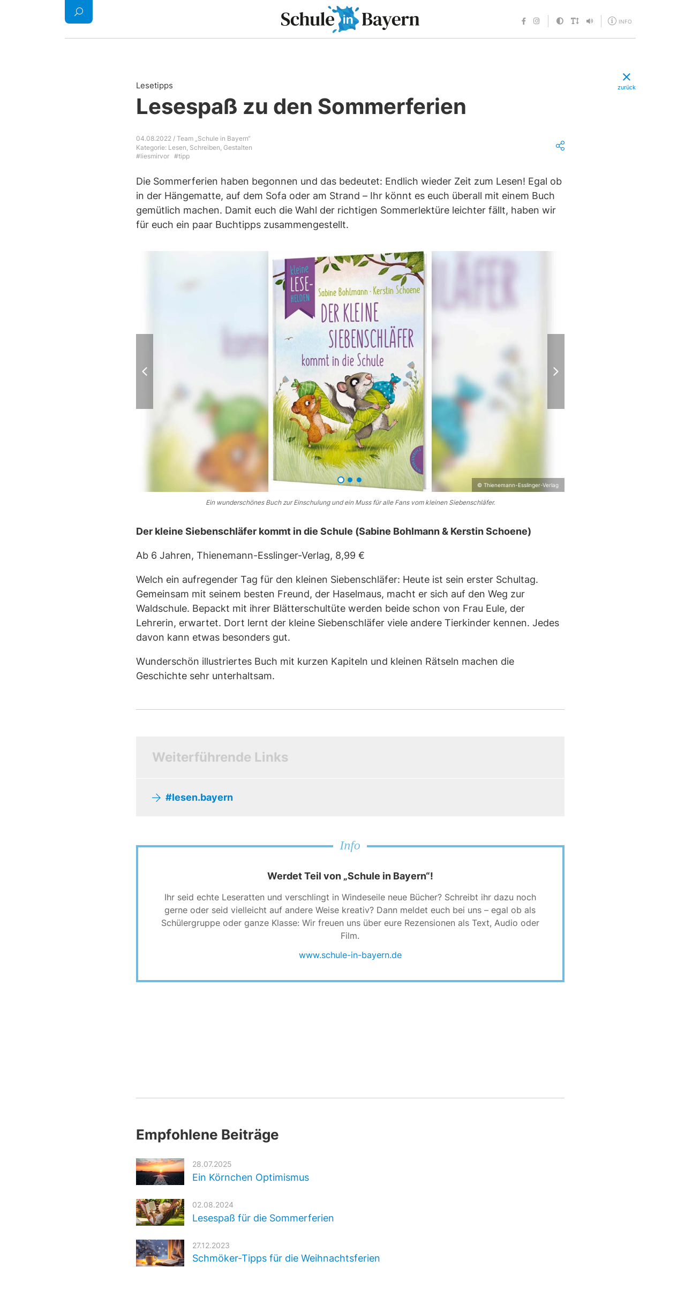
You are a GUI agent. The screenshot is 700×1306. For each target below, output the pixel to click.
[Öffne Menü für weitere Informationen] (621, 20)
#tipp (182, 156)
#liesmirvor (152, 156)
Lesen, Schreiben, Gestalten (210, 147)
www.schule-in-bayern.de (350, 955)
